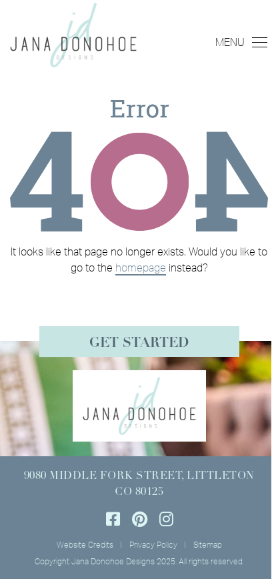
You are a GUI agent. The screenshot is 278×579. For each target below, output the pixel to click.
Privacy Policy (153, 544)
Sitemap (207, 544)
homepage (140, 267)
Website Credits (85, 544)
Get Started (139, 343)
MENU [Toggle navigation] (241, 42)
